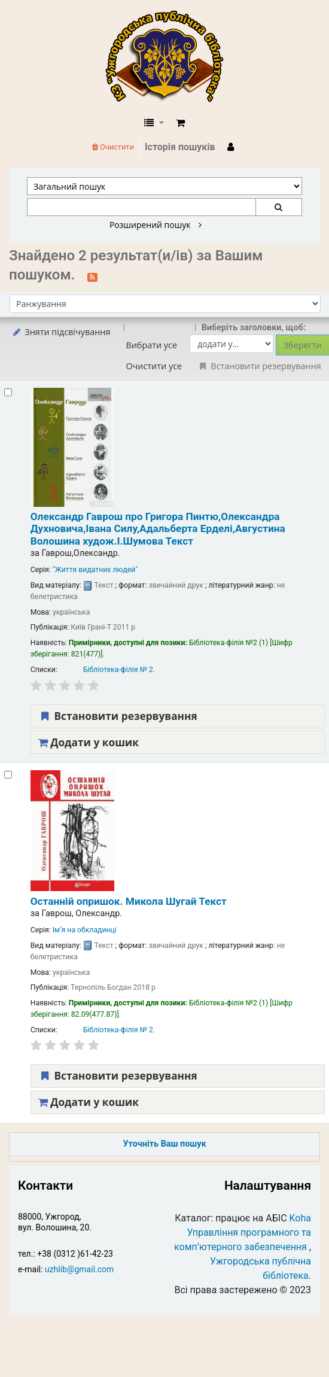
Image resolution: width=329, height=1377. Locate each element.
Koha (300, 1218)
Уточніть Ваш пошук (164, 1144)
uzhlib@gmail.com (79, 1269)
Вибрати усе (151, 345)
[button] (180, 123)
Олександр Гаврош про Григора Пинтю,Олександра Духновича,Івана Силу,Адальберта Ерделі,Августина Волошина (158, 528)
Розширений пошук (155, 225)
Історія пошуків (180, 147)
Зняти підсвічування (60, 332)
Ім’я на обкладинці (85, 930)
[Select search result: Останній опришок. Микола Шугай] (8, 775)
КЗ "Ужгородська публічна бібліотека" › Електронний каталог (169, 58)
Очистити (113, 146)
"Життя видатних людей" (95, 570)
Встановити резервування (117, 716)
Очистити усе (154, 366)
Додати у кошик (88, 742)
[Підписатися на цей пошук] (92, 276)
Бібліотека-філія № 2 (118, 669)
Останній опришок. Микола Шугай (129, 901)
